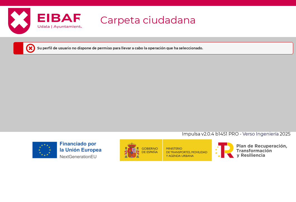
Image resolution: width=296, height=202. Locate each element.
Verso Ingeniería (261, 134)
